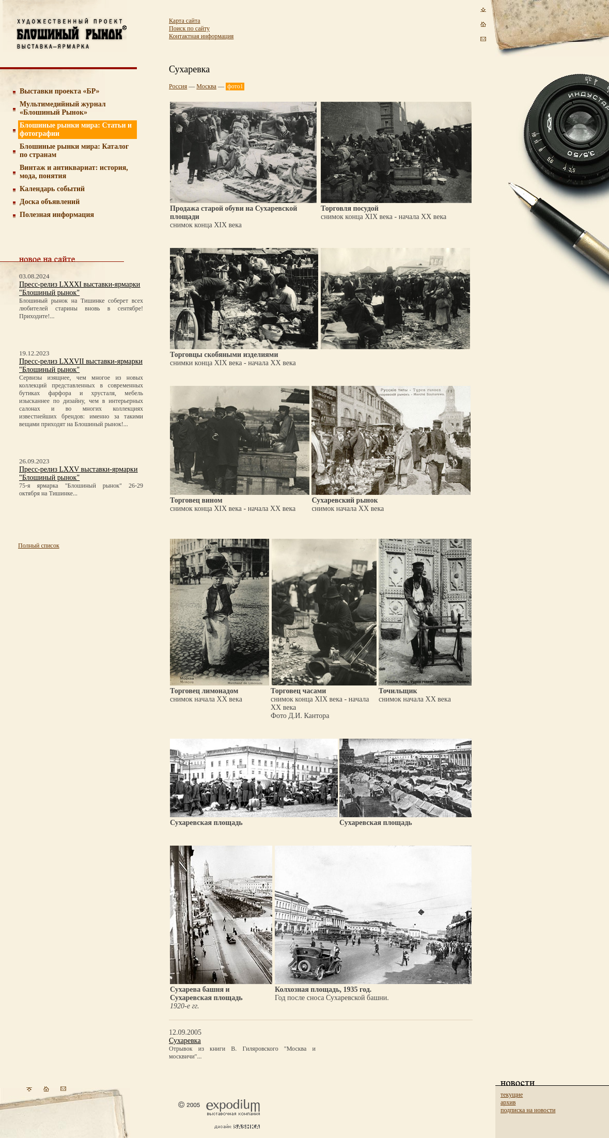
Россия (178, 86)
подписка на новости (528, 1110)
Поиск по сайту (189, 28)
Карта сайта (184, 20)
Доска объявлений (50, 202)
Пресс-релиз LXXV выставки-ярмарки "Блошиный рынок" (78, 473)
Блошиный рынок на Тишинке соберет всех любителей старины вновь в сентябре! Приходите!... (81, 308)
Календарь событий (52, 189)
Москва (206, 86)
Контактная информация (201, 36)
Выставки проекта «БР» (60, 91)
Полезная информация (57, 215)
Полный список (38, 545)
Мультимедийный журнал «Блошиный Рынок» (63, 108)
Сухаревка (185, 1041)
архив (508, 1102)
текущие (512, 1094)
